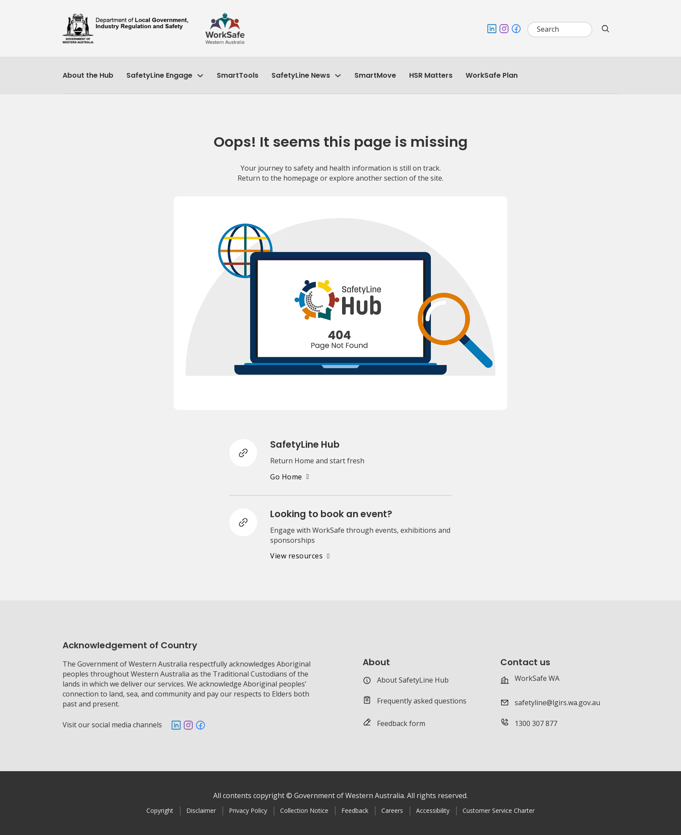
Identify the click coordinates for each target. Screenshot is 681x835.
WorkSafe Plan (492, 75)
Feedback (354, 810)
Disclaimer (201, 810)
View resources (300, 556)
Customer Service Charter (499, 810)
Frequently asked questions (421, 701)
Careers (392, 810)
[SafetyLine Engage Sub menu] (200, 75)
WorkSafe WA (537, 678)
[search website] (605, 28)
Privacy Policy (248, 810)
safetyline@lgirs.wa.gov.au (557, 702)
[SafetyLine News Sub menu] (337, 75)
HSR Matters (431, 75)
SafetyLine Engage (159, 75)
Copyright (159, 810)
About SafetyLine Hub (413, 680)
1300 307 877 (536, 723)
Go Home (289, 477)
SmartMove (375, 75)
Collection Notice (304, 810)
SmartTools (237, 75)
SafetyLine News (300, 75)
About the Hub (88, 75)
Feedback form (401, 723)
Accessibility (433, 810)
